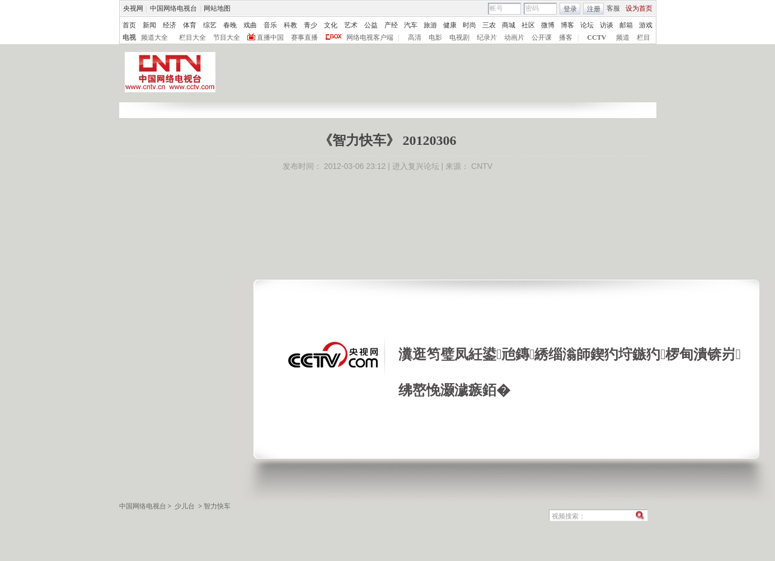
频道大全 (154, 37)
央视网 (133, 8)
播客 (565, 37)
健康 (450, 25)
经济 (169, 25)
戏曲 (250, 25)
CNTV (481, 166)
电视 (129, 37)
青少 (310, 25)
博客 (567, 25)
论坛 (587, 25)
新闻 (149, 25)
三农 (489, 25)
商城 (508, 25)
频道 (623, 37)
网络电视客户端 (369, 37)
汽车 (410, 25)
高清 (414, 37)
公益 (371, 25)
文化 (330, 25)
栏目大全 (192, 37)
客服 (613, 8)
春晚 (230, 25)
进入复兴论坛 (415, 166)
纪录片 (487, 37)
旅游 (430, 25)
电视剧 (459, 37)
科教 (290, 25)
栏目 (643, 37)
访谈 (606, 25)
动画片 (514, 37)
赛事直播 (304, 37)
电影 (435, 37)
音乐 (270, 25)
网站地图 (217, 8)
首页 (129, 25)
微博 (548, 25)
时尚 (469, 25)
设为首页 (639, 8)
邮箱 (626, 25)
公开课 (542, 37)
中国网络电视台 (173, 8)
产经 (391, 25)
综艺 (210, 25)
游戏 (645, 25)
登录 (570, 9)
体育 (189, 25)
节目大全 (226, 37)
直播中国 (270, 37)
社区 (528, 25)
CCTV (596, 37)
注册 (593, 9)
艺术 (351, 25)
